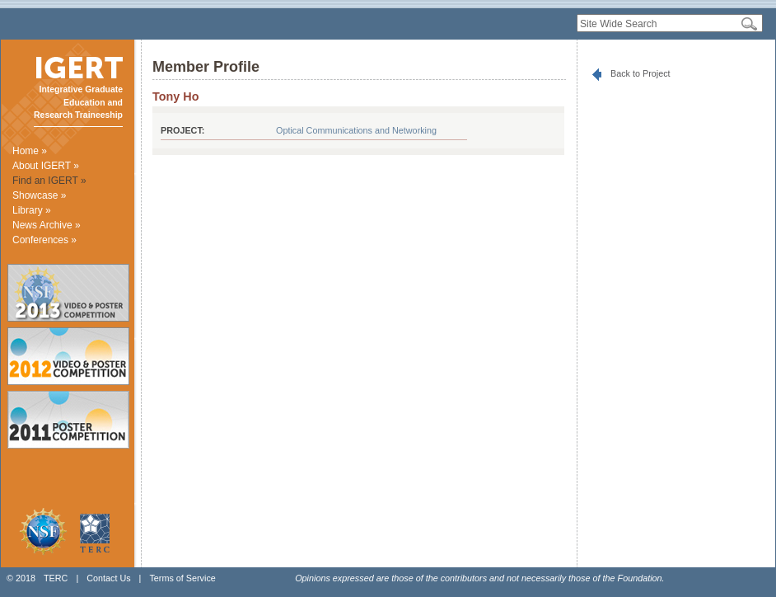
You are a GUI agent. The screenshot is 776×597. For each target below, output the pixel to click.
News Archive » (46, 225)
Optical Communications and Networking (356, 130)
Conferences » (44, 240)
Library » (31, 210)
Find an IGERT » (49, 180)
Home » (29, 151)
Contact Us (108, 578)
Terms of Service (182, 578)
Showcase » (39, 195)
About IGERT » (45, 166)
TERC (56, 578)
